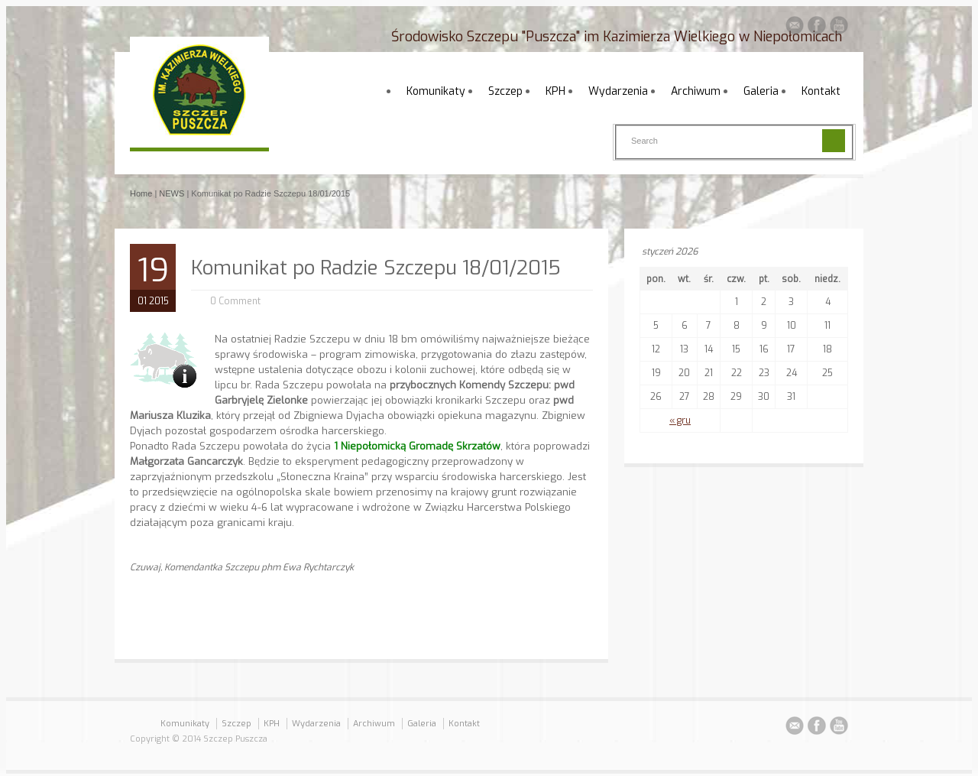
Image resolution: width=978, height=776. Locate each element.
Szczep (505, 91)
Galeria (761, 91)
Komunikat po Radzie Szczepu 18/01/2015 (376, 268)
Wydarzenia (618, 91)
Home (141, 193)
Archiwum (696, 91)
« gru (680, 420)
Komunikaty (435, 91)
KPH (555, 91)
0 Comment (235, 301)
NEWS (171, 193)
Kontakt (821, 91)
